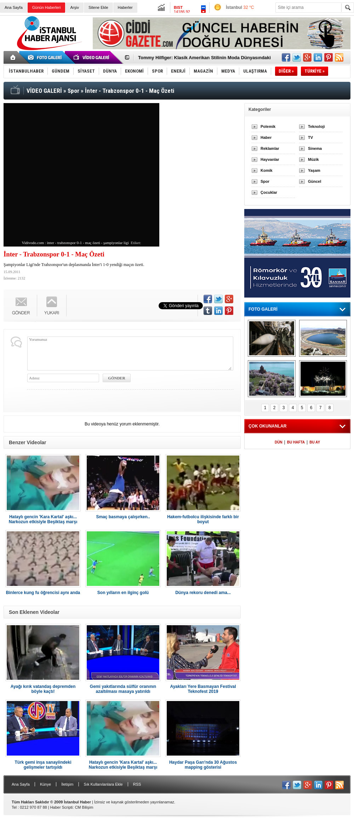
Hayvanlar (270, 159)
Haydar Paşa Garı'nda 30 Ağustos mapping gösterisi (203, 765)
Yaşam (314, 170)
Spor (265, 181)
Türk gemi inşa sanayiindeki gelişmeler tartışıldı (43, 765)
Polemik (268, 126)
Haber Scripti (61, 807)
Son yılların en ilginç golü (123, 592)
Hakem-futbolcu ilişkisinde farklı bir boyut (203, 519)
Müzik (313, 159)
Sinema (315, 148)
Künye (45, 784)
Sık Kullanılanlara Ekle (103, 784)
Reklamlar (270, 148)
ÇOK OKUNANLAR (267, 426)
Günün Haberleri (46, 7)
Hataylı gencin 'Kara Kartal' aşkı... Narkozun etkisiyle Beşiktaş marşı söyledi (43, 519)
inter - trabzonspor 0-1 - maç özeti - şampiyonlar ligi (88, 243)
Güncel (314, 181)
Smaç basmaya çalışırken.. (123, 516)
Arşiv (74, 7)
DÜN (278, 442)
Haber (266, 137)
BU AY (314, 442)
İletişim (67, 784)
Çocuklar (269, 192)
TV (310, 137)
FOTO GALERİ (263, 309)
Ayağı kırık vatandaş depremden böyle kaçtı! (43, 689)
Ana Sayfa (14, 7)
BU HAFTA (296, 442)
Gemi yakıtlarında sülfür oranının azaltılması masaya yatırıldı (123, 689)
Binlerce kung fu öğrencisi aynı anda (43, 592)
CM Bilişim (84, 807)
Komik (267, 170)
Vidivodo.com (33, 243)
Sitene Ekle (98, 7)
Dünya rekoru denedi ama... (203, 592)
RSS (137, 784)
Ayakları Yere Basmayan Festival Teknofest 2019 (203, 689)
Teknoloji (316, 126)
